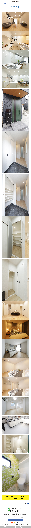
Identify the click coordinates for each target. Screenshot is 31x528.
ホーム (1, 3)
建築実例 (5, 3)
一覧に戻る (27, 503)
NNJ (19, 522)
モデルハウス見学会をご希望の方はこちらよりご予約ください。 (15, 497)
